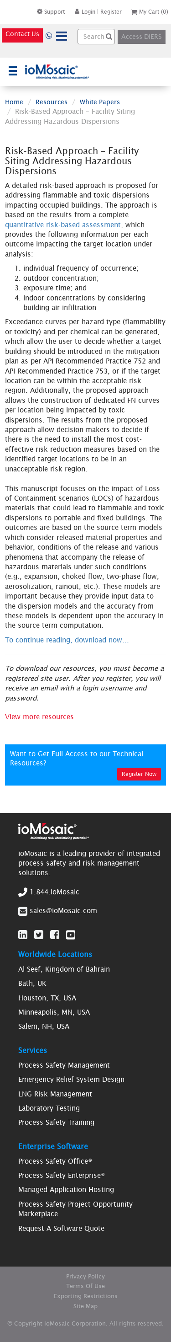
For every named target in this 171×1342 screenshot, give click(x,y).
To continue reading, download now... (67, 640)
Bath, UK (32, 983)
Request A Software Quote (61, 1228)
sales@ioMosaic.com (63, 910)
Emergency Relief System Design (71, 1079)
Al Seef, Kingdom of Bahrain (64, 969)
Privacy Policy (85, 1276)
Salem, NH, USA (43, 1026)
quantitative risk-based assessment (63, 225)
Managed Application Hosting (66, 1189)
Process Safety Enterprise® (61, 1175)
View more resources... (43, 717)
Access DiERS (141, 36)
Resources (51, 102)
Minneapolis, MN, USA (54, 1012)
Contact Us (22, 33)
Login (84, 11)
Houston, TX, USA (47, 998)
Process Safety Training (56, 1122)
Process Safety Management (64, 1065)
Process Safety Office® (55, 1161)
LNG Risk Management (55, 1094)
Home (14, 102)
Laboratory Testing (49, 1108)
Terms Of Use (85, 1286)
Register (111, 11)
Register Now (139, 773)
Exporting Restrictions (86, 1296)
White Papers (100, 102)
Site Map (85, 1306)
